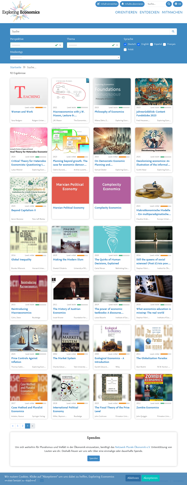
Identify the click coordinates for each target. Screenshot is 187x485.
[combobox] (65, 57)
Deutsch (132, 44)
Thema (71, 39)
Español (158, 44)
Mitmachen (172, 12)
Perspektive (17, 39)
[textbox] (65, 58)
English (145, 44)
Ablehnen (133, 478)
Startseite (15, 67)
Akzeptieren (151, 478)
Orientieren (126, 12)
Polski (131, 49)
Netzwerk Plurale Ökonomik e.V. (132, 447)
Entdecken (149, 12)
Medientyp (16, 52)
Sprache (128, 39)
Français (171, 44)
